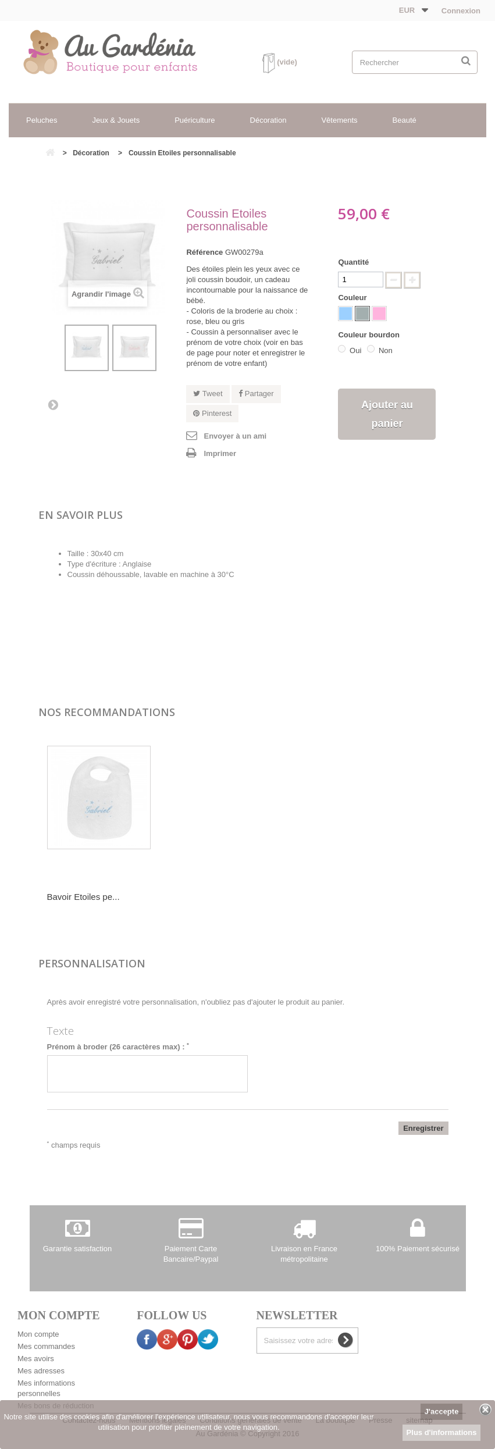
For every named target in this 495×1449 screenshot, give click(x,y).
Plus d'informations (442, 1432)
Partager (255, 393)
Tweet (207, 393)
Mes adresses (41, 1370)
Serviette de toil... (81, 897)
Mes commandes (46, 1346)
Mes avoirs (35, 1358)
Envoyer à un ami (235, 436)
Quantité (353, 262)
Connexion (459, 10)
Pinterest (212, 413)
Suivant (53, 404)
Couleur (353, 297)
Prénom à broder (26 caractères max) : (118, 1046)
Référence (204, 252)
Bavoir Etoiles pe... (198, 897)
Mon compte (38, 1334)
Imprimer (220, 453)
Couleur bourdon (369, 334)
